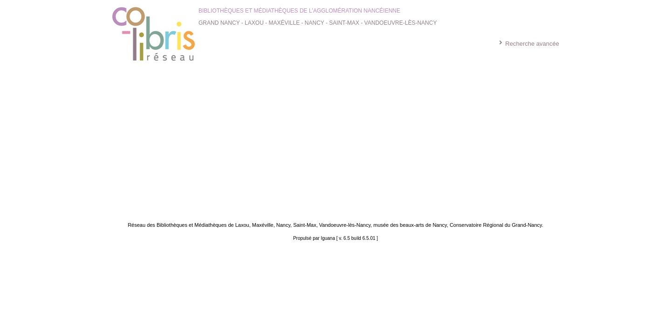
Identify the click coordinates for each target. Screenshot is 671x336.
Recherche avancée (532, 43)
